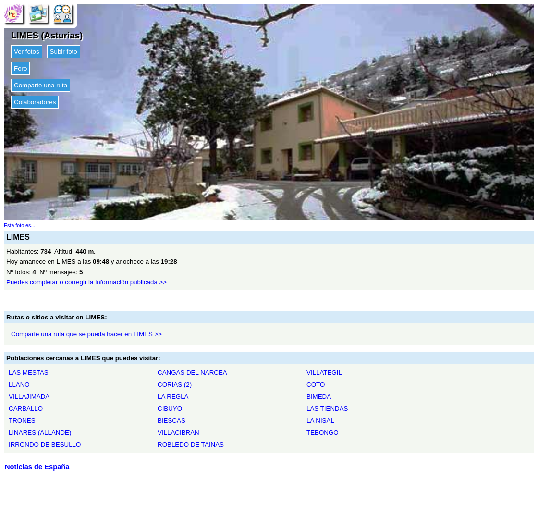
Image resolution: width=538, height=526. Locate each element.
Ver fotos (26, 51)
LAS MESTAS (29, 372)
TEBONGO (322, 432)
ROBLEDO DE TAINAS (191, 444)
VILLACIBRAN (178, 432)
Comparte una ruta (40, 85)
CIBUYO (170, 408)
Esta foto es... (19, 225)
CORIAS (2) (175, 384)
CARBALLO (26, 408)
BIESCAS (171, 420)
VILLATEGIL (324, 372)
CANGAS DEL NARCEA (192, 372)
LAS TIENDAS (327, 408)
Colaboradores (35, 102)
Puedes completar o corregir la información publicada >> (86, 282)
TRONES (22, 420)
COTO (315, 384)
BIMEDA (318, 396)
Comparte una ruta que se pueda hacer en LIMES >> (86, 334)
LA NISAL (320, 420)
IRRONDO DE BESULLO (45, 444)
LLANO (19, 384)
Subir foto (63, 51)
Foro (20, 68)
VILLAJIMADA (29, 396)
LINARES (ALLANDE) (40, 432)
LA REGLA (173, 396)
